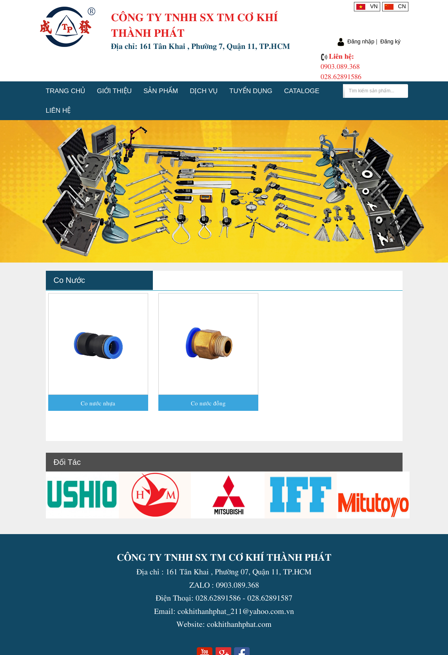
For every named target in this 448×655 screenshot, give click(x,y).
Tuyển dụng (250, 91)
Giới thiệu (114, 91)
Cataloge (301, 91)
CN (395, 6)
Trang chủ (65, 91)
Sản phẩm (160, 91)
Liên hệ (58, 110)
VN (366, 6)
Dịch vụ (204, 91)
